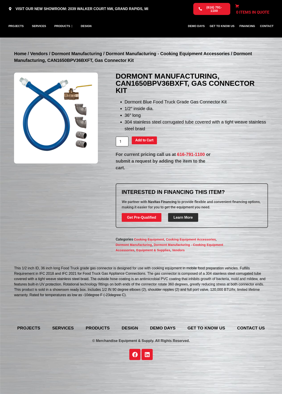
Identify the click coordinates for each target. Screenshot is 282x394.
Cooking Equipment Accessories (191, 259)
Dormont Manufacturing (76, 73)
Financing (247, 36)
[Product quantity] (122, 161)
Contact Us (144, 354)
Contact (267, 36)
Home (20, 73)
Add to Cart (144, 160)
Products (62, 36)
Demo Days (196, 36)
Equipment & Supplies (153, 270)
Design (86, 36)
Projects (16, 36)
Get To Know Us (222, 36)
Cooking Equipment (149, 259)
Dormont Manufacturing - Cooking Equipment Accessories (168, 73)
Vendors (39, 73)
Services (39, 36)
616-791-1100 (191, 174)
